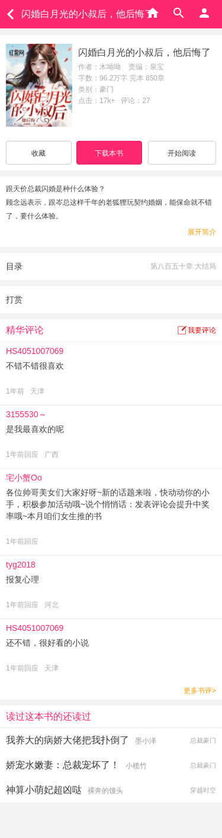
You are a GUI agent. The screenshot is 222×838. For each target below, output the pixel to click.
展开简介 (202, 232)
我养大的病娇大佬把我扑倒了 (67, 740)
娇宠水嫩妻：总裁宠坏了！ (63, 765)
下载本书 (109, 153)
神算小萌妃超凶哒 (44, 790)
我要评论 (202, 330)
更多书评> (200, 690)
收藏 (38, 153)
